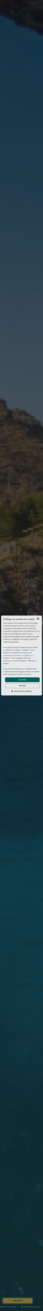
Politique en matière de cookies (19, 674)
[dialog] (21, 656)
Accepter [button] (22, 680)
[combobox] (38, 619)
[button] (21, 691)
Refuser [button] (22, 686)
